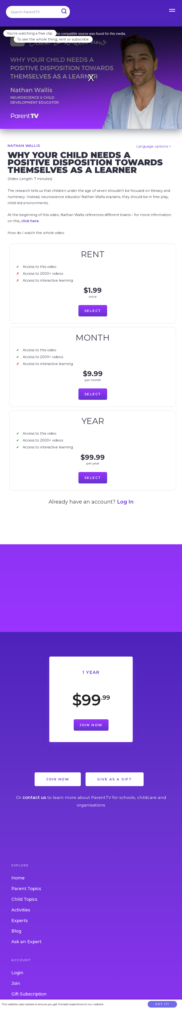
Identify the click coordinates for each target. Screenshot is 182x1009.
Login (17, 972)
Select (92, 311)
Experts (19, 920)
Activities (20, 909)
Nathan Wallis (24, 145)
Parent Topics (26, 888)
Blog (16, 930)
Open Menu (172, 9)
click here (30, 221)
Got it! (162, 1004)
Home (18, 877)
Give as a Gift (114, 779)
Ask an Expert (26, 941)
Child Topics (24, 899)
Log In (125, 502)
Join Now (91, 725)
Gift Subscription (29, 993)
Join (15, 983)
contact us (34, 797)
